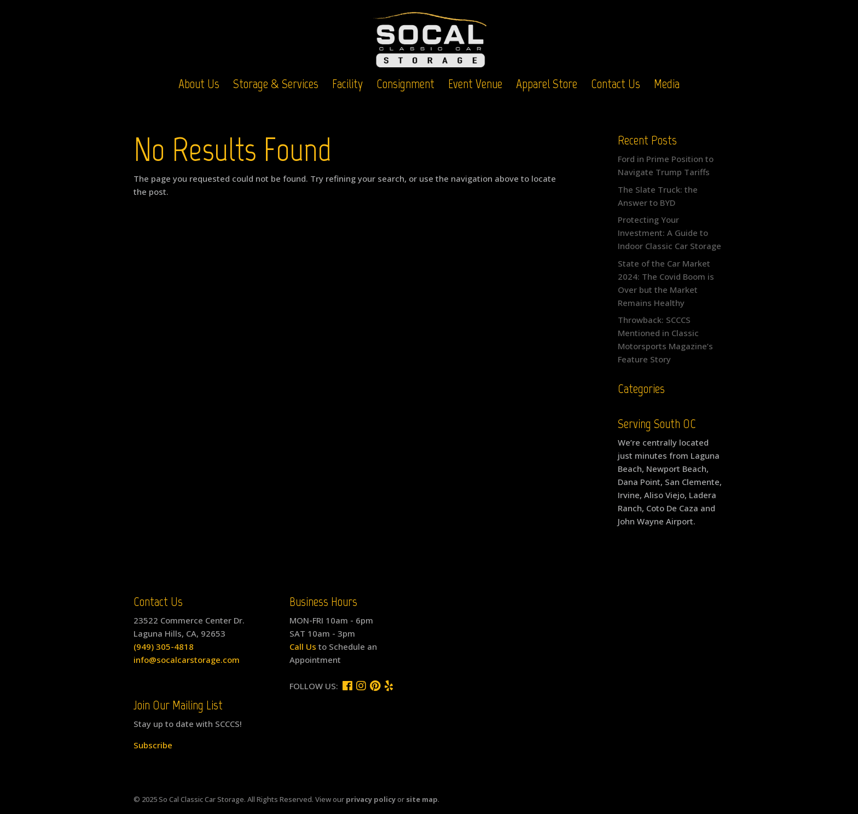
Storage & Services (275, 85)
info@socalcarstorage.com (187, 659)
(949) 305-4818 (164, 646)
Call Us (302, 646)
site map (422, 799)
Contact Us (615, 85)
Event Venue (475, 85)
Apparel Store (546, 85)
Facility (347, 85)
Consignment (405, 85)
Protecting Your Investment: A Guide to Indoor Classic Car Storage (669, 232)
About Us (198, 85)
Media (667, 85)
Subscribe (153, 745)
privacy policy (371, 799)
